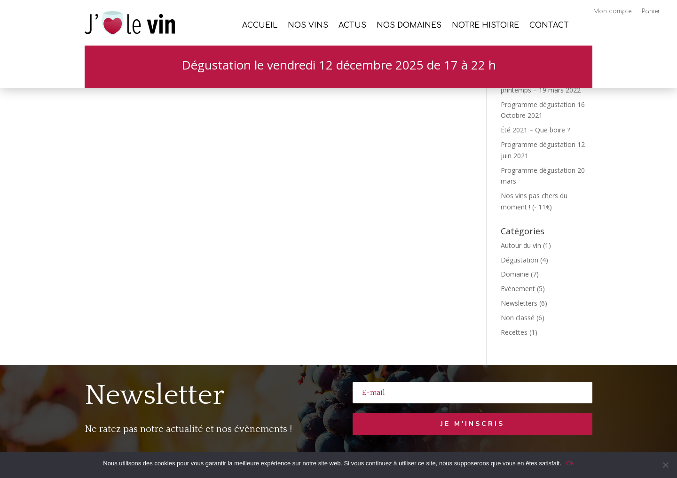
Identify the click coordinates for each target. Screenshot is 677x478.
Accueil (259, 26)
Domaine (515, 274)
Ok (570, 463)
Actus (352, 26)
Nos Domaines (409, 26)
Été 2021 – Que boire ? (535, 129)
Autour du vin (521, 245)
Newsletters (519, 303)
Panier (651, 11)
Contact (549, 26)
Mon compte (612, 11)
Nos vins (308, 26)
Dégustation (519, 259)
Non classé (518, 317)
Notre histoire (485, 26)
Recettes (514, 332)
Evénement (518, 288)
